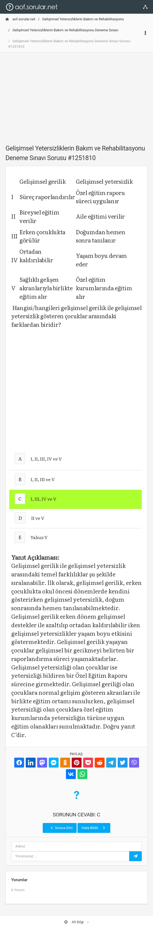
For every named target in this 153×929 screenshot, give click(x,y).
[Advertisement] (76, 95)
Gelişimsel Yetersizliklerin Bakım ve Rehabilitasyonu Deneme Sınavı (65, 30)
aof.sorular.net (20, 19)
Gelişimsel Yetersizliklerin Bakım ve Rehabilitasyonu (83, 19)
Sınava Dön (61, 827)
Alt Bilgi (74, 922)
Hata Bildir (94, 827)
